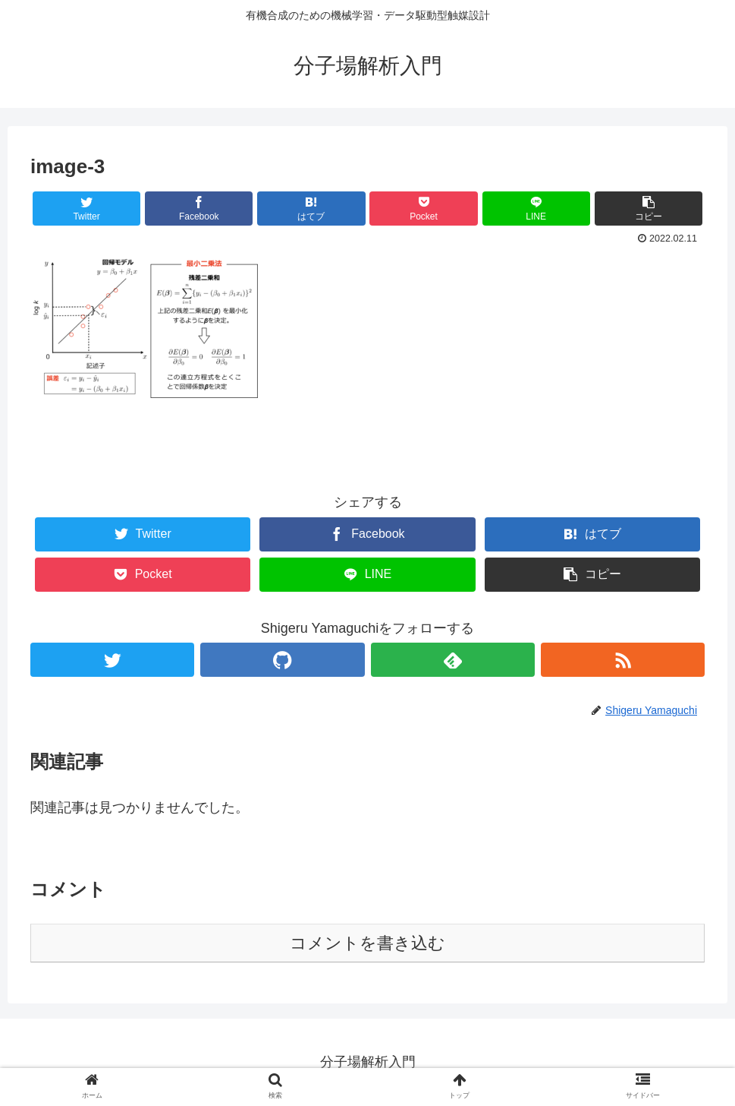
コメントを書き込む (367, 943)
